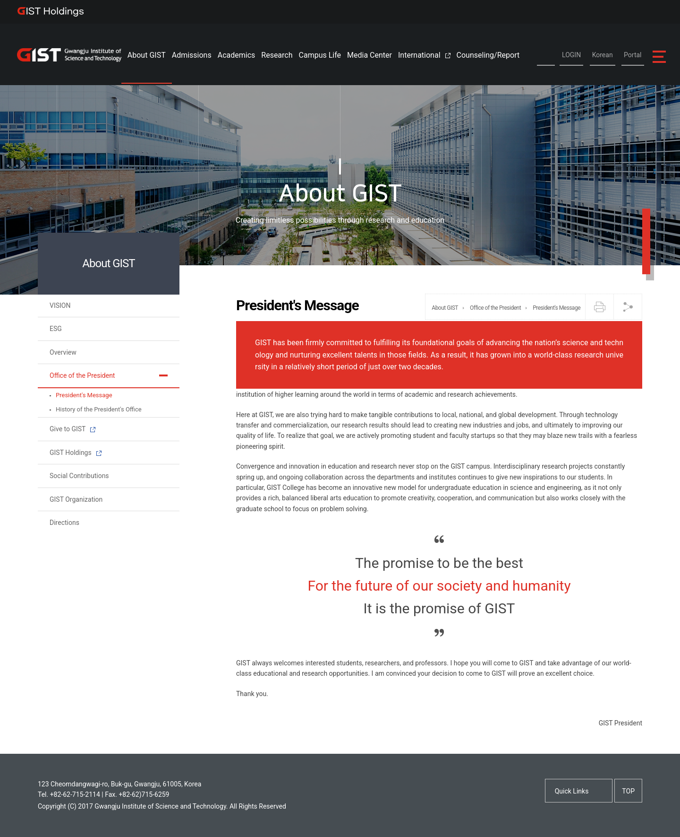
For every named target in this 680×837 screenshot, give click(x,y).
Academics (236, 55)
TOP (628, 791)
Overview (63, 352)
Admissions (192, 55)
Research (276, 55)
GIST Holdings (76, 452)
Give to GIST (72, 429)
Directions (64, 522)
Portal (632, 55)
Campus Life (320, 55)
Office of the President (82, 375)
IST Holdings (50, 12)
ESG (56, 328)
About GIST (147, 55)
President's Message (84, 395)
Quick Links (572, 791)
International (424, 55)
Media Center (369, 55)
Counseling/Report (488, 55)
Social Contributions (79, 476)
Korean (602, 55)
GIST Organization (76, 499)
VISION (60, 305)
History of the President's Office (99, 409)
